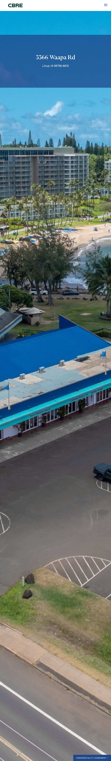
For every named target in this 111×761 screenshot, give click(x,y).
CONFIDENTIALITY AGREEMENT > (92, 757)
